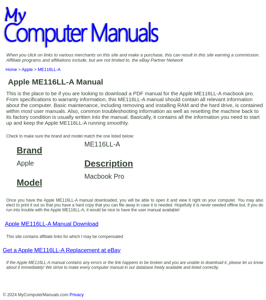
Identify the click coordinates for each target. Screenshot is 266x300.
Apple (27, 69)
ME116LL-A (49, 69)
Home (11, 69)
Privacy (77, 294)
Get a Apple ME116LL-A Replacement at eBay (62, 250)
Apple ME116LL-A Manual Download (51, 224)
